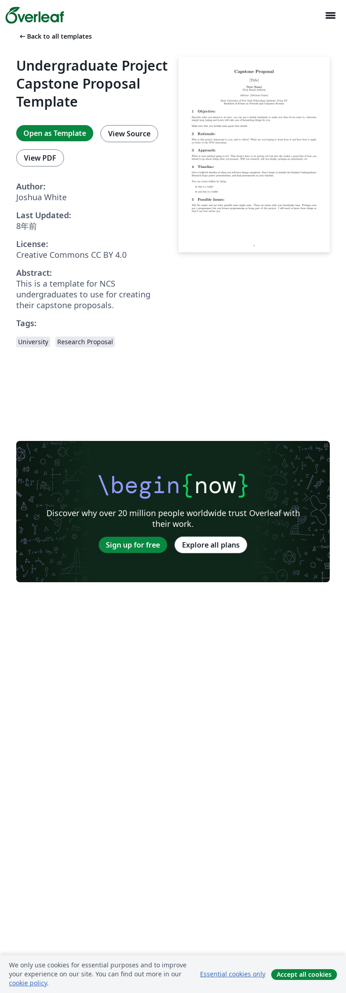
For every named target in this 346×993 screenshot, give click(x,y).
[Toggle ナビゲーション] (330, 15)
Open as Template (54, 133)
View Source (129, 134)
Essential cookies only (232, 974)
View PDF (40, 158)
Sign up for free (133, 545)
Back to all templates (55, 36)
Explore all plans (211, 545)
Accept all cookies (304, 974)
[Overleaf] (34, 15)
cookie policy (28, 983)
